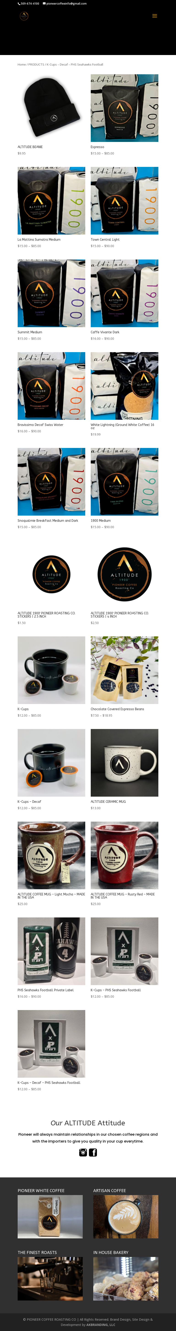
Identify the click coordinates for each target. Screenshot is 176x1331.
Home (22, 64)
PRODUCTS (36, 64)
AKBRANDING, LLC (100, 1325)
